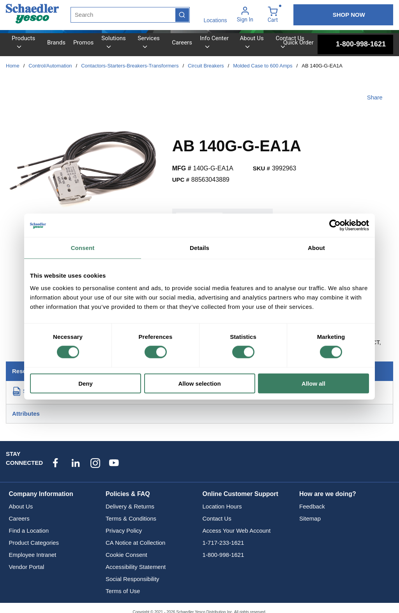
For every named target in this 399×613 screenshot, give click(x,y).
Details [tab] (199, 247)
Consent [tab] (83, 247)
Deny (85, 383)
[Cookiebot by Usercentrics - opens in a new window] (335, 225)
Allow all (313, 383)
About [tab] (316, 247)
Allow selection (199, 383)
